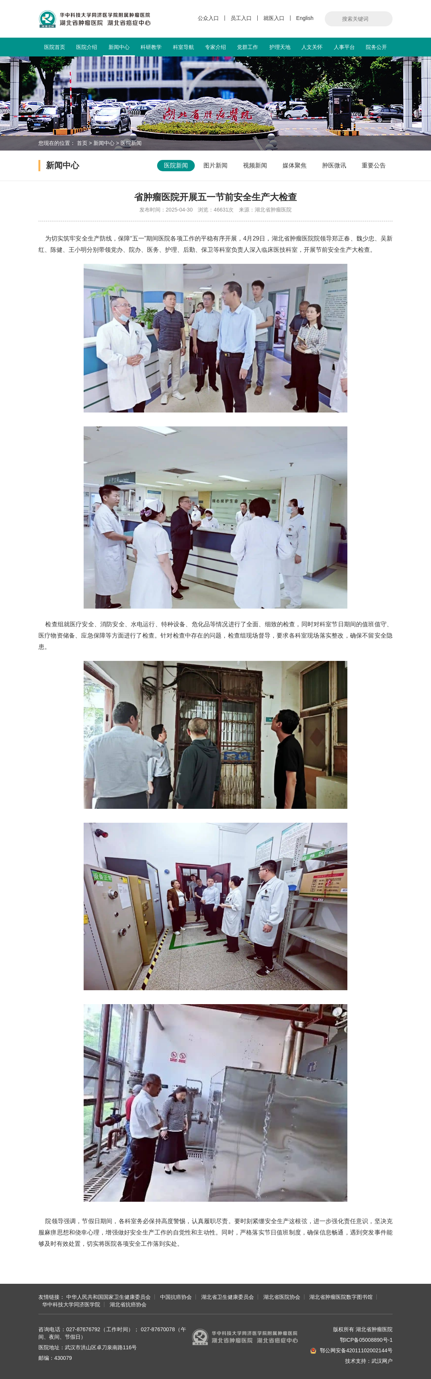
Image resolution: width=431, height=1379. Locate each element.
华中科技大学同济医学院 (71, 1304)
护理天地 (279, 47)
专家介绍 (215, 47)
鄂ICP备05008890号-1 (366, 1340)
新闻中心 (119, 50)
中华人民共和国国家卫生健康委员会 (108, 1297)
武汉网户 (382, 1361)
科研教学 (151, 47)
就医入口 (273, 18)
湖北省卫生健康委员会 (227, 1297)
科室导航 (183, 47)
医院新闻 (131, 143)
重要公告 (374, 165)
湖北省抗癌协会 (128, 1304)
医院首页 (54, 47)
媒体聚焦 (295, 165)
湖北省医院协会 (281, 1297)
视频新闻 (255, 165)
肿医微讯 (334, 165)
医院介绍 (86, 47)
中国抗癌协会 (176, 1297)
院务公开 (376, 47)
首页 (82, 143)
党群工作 (247, 47)
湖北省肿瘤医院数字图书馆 (341, 1297)
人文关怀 (311, 47)
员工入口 (241, 18)
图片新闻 (215, 165)
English (304, 18)
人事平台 (344, 47)
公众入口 (208, 18)
